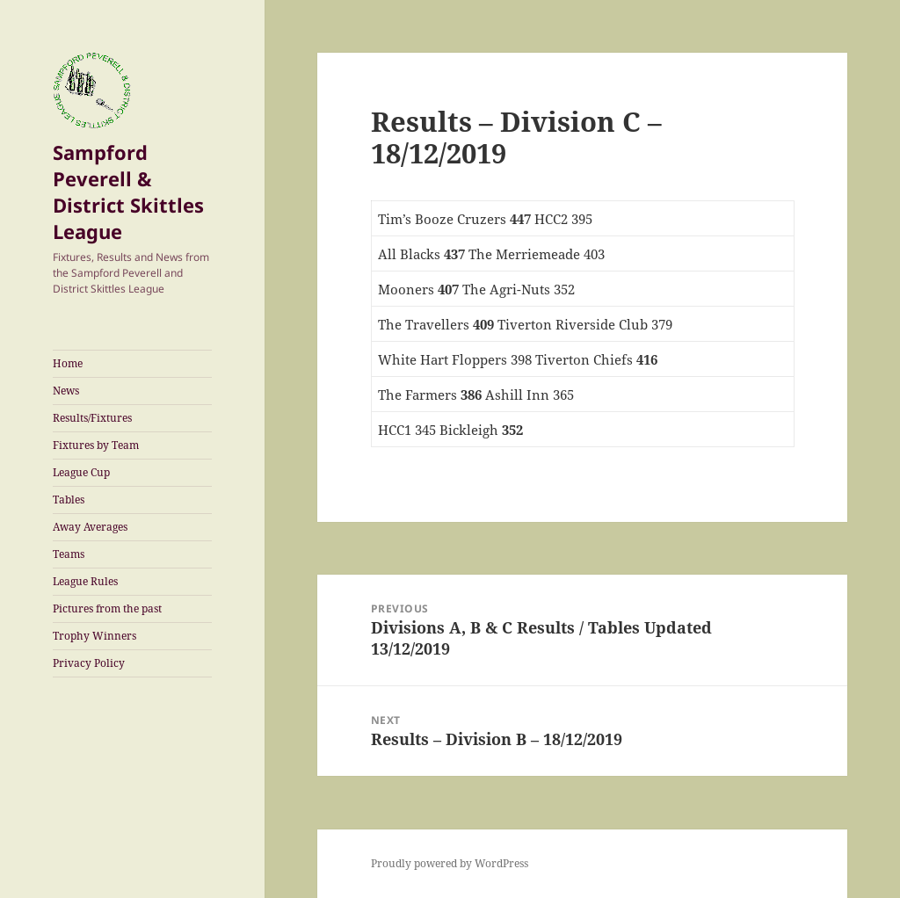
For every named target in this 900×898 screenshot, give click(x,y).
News (66, 390)
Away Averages (90, 526)
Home (68, 363)
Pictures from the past (107, 608)
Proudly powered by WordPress (449, 863)
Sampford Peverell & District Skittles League (128, 191)
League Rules (85, 581)
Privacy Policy (89, 662)
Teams (68, 554)
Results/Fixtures (92, 417)
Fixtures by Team (96, 445)
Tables (68, 499)
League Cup (81, 472)
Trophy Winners (94, 635)
